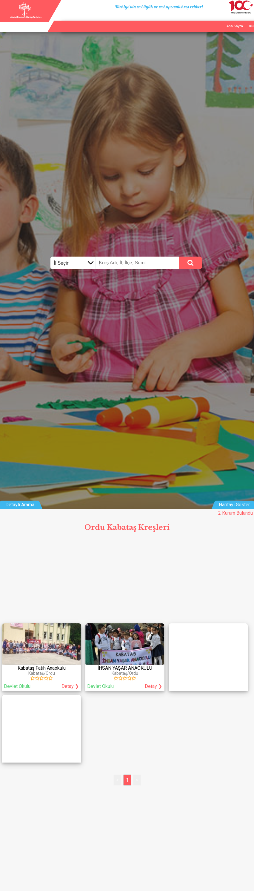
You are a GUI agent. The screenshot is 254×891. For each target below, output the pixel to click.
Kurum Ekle (210, 20)
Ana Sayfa (187, 20)
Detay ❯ (70, 686)
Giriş (247, 20)
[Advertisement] (127, 579)
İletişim (232, 20)
